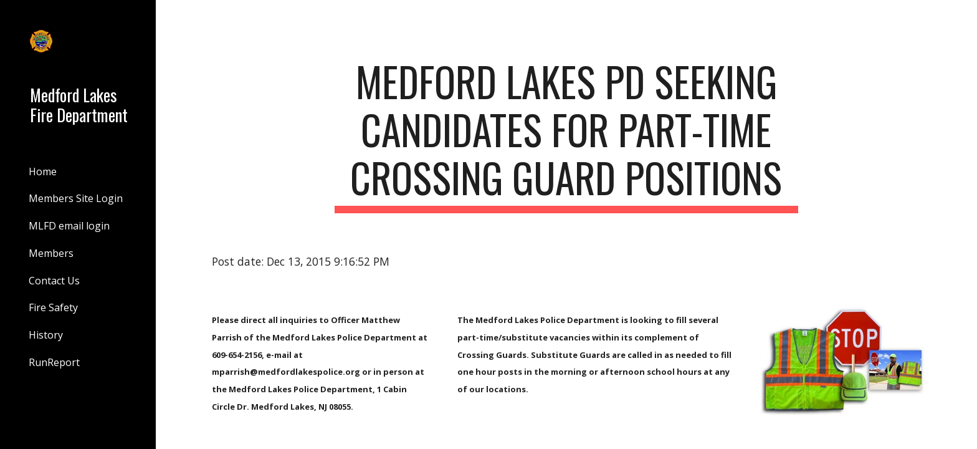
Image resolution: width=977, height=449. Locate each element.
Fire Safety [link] (53, 307)
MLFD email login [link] (69, 226)
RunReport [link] (54, 362)
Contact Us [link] (54, 280)
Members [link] (51, 253)
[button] (962, 17)
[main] (566, 135)
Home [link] (43, 171)
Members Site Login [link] (76, 198)
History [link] (46, 335)
